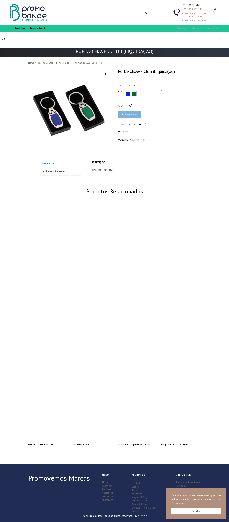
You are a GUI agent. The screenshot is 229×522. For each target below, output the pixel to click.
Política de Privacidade (188, 482)
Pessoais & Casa (45, 62)
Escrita (135, 486)
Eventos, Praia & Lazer (144, 507)
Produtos (107, 489)
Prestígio (136, 483)
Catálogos (107, 492)
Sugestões (107, 499)
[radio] (128, 93)
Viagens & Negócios (142, 497)
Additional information (53, 171)
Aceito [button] (196, 511)
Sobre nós (107, 485)
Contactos (107, 496)
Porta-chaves (62, 62)
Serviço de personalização (184, 487)
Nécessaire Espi (81, 444)
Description (48, 163)
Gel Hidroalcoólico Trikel (41, 444)
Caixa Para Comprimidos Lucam (133, 444)
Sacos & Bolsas (140, 504)
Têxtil (135, 490)
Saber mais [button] (178, 503)
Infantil (136, 511)
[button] (145, 12)
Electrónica (138, 493)
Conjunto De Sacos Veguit (174, 444)
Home (31, 62)
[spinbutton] (126, 104)
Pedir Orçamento (129, 114)
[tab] (61, 163)
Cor (120, 92)
